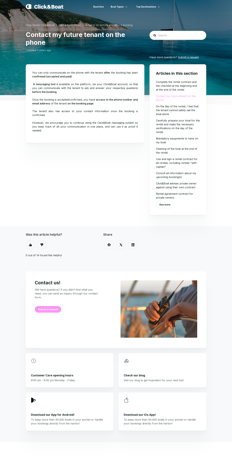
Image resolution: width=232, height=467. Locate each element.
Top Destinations (146, 6)
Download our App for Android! (52, 414)
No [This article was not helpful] (42, 244)
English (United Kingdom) (203, 6)
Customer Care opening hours (52, 375)
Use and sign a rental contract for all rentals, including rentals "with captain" (177, 162)
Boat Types (117, 6)
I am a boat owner (70, 25)
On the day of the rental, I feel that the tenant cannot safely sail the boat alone (177, 110)
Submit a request (188, 57)
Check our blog (134, 375)
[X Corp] (121, 244)
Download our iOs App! (140, 414)
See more (164, 204)
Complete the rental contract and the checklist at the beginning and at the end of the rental (176, 85)
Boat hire (98, 6)
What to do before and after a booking (109, 25)
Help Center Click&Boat (40, 25)
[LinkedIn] (132, 244)
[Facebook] (109, 244)
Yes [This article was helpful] (30, 244)
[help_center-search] (178, 35)
